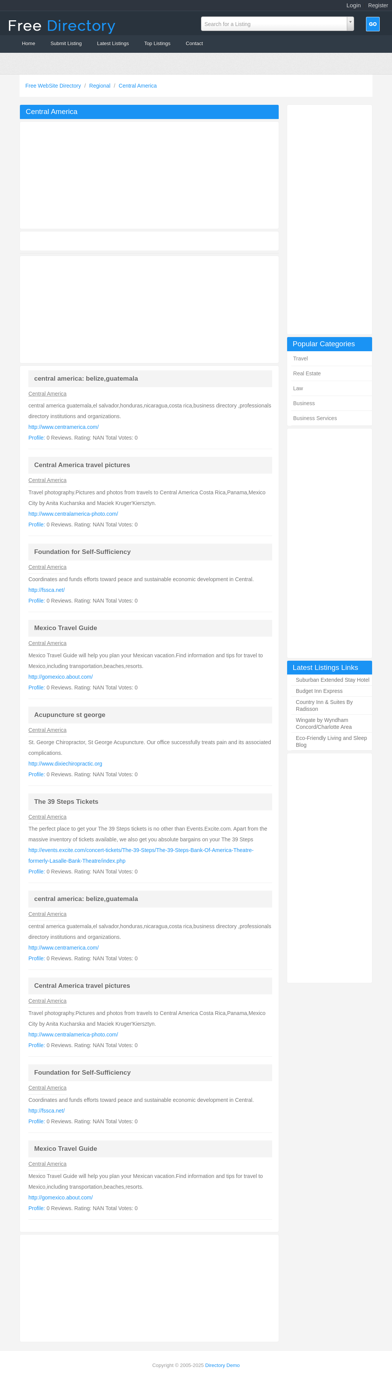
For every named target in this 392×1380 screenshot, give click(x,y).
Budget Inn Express (319, 691)
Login (353, 5)
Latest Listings (113, 43)
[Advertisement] (329, 219)
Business (304, 403)
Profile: (36, 438)
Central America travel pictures (82, 465)
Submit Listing (66, 43)
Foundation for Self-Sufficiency (82, 552)
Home (28, 43)
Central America (138, 86)
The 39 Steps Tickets (66, 801)
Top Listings (157, 43)
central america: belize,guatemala (86, 378)
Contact (194, 43)
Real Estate (307, 373)
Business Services (315, 418)
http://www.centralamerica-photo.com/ (73, 514)
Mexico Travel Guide (65, 628)
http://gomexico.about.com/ (60, 677)
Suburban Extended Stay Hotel (332, 680)
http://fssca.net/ (46, 590)
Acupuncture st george (69, 715)
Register (378, 5)
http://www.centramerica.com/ (63, 427)
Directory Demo (222, 1365)
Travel (300, 358)
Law (298, 388)
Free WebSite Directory (53, 86)
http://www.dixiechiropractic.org (65, 764)
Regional (100, 86)
